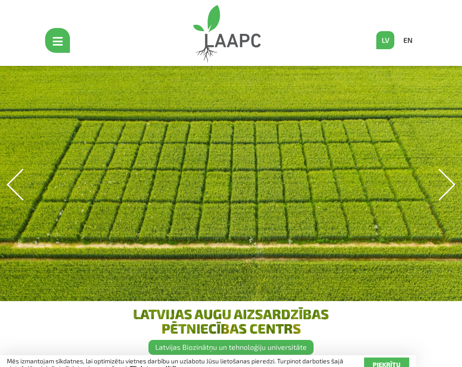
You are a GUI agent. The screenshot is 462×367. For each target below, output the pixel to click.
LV (385, 40)
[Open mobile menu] (58, 40)
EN (407, 40)
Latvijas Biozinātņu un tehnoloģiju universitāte (231, 347)
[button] (440, 185)
